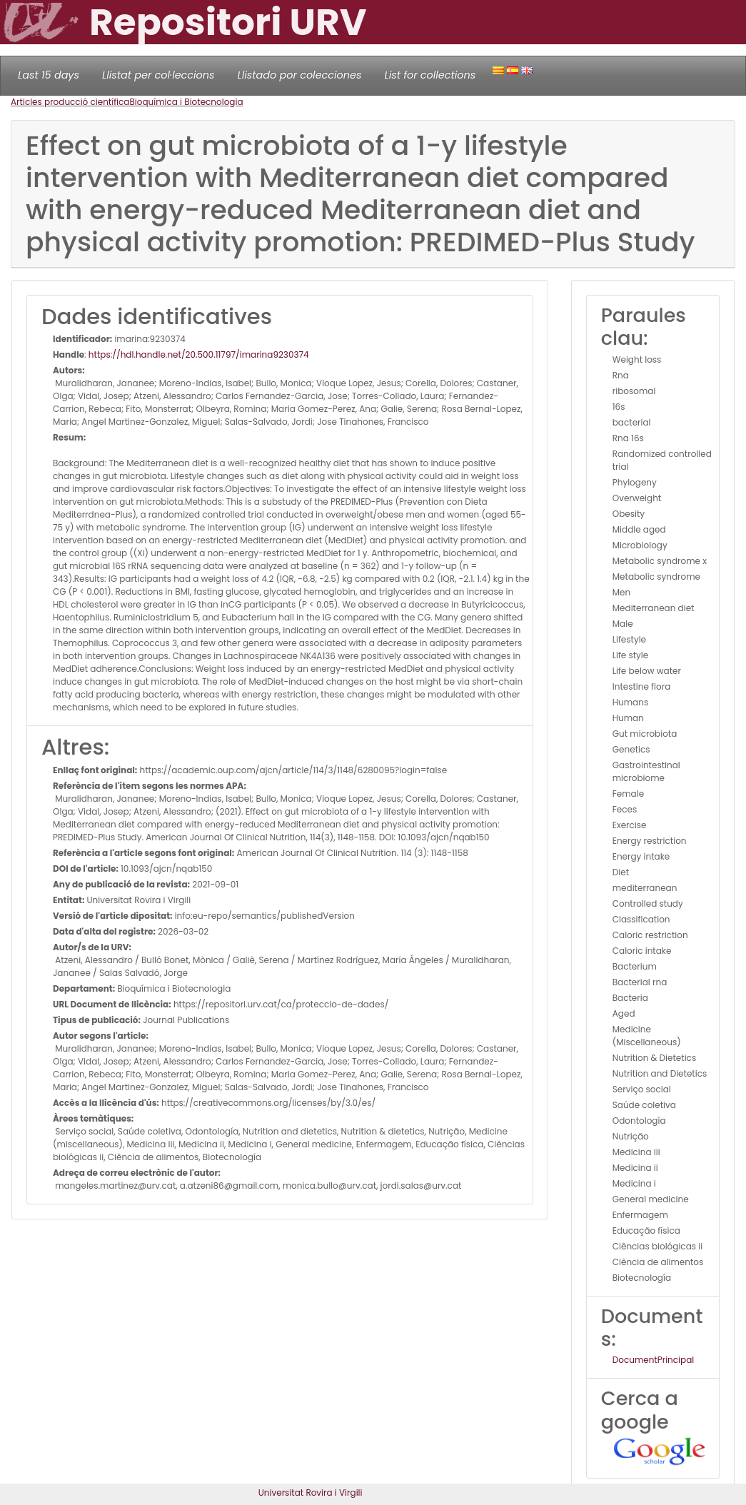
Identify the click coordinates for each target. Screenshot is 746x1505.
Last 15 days (48, 75)
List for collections (429, 75)
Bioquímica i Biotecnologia (186, 102)
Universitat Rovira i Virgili (310, 1492)
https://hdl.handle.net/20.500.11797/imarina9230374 (199, 354)
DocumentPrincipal (653, 1360)
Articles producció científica (70, 102)
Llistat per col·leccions (158, 75)
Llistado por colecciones (300, 75)
